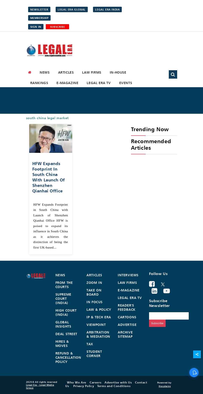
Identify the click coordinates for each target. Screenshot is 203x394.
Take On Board (93, 292)
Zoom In (94, 282)
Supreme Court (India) (63, 298)
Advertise (127, 325)
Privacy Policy (83, 386)
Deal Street (66, 334)
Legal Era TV (99, 83)
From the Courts (64, 284)
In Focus (94, 302)
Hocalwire (165, 386)
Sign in (35, 26)
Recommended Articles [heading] (151, 144)
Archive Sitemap (125, 334)
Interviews (128, 275)
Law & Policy (98, 309)
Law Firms (91, 72)
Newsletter (39, 9)
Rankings (39, 83)
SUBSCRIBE (57, 26)
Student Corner (94, 353)
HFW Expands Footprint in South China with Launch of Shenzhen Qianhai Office (48, 177)
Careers (95, 382)
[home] (30, 72)
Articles (66, 72)
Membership (39, 18)
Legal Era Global (72, 9)
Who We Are (76, 382)
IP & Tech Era (98, 317)
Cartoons (127, 317)
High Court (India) (66, 312)
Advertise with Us (118, 382)
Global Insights (63, 324)
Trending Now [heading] (150, 129)
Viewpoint (96, 325)
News (45, 72)
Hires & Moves (62, 343)
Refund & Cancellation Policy (68, 357)
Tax (89, 344)
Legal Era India (107, 9)
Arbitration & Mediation (98, 334)
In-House (118, 72)
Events (125, 83)
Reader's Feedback (126, 307)
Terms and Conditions (113, 386)
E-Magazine (67, 83)
